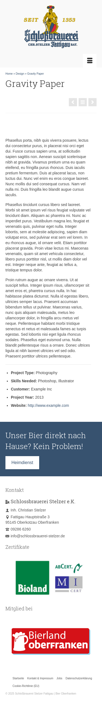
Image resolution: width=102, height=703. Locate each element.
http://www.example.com (48, 405)
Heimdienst (22, 462)
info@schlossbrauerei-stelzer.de (35, 536)
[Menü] (90, 61)
